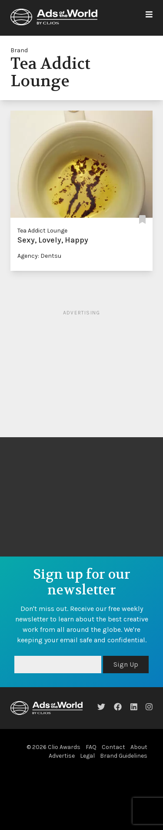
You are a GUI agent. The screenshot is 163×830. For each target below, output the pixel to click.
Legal (87, 755)
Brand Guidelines (123, 755)
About (138, 747)
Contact (113, 747)
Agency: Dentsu (39, 256)
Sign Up (125, 664)
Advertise (62, 755)
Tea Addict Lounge (42, 230)
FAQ (91, 747)
